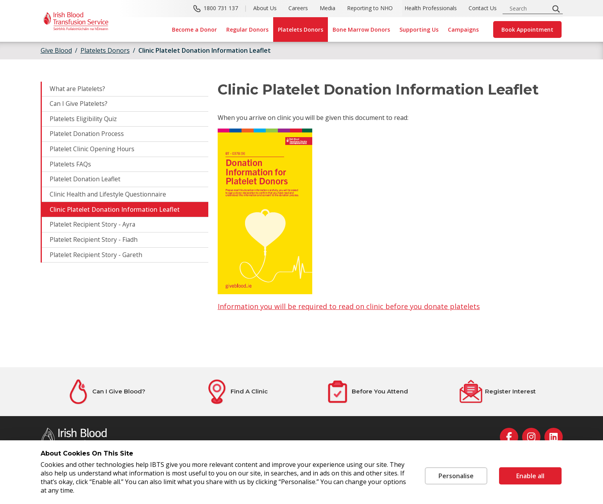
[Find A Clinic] (236, 391)
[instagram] (531, 437)
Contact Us (483, 8)
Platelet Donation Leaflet (86, 180)
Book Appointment (527, 29)
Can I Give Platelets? (79, 104)
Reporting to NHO (370, 8)
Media (327, 8)
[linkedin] (553, 437)
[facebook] (509, 437)
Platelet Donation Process (88, 134)
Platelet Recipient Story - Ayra (93, 226)
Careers (298, 8)
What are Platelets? (78, 89)
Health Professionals (430, 8)
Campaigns (463, 29)
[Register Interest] (497, 391)
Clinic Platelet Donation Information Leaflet (204, 50)
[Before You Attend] (367, 391)
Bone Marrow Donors (361, 29)
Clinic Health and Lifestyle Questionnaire (109, 195)
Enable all (530, 476)
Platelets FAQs (70, 165)
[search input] (528, 8)
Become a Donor (194, 29)
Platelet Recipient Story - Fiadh (94, 241)
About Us (265, 8)
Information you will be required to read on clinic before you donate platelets (349, 306)
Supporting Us (418, 29)
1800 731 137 (221, 8)
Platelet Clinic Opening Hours (93, 150)
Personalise (456, 476)
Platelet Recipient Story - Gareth (96, 256)
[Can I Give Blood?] (106, 391)
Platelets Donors (300, 29)
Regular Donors (247, 29)
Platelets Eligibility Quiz (84, 119)
